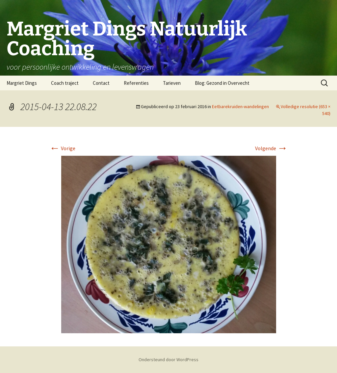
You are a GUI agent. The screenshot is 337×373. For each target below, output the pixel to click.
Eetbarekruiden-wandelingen (240, 106)
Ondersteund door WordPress (168, 359)
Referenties (136, 83)
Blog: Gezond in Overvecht (222, 83)
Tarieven (172, 83)
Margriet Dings (22, 83)
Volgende (271, 148)
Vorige (62, 148)
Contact (101, 83)
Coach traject (65, 83)
